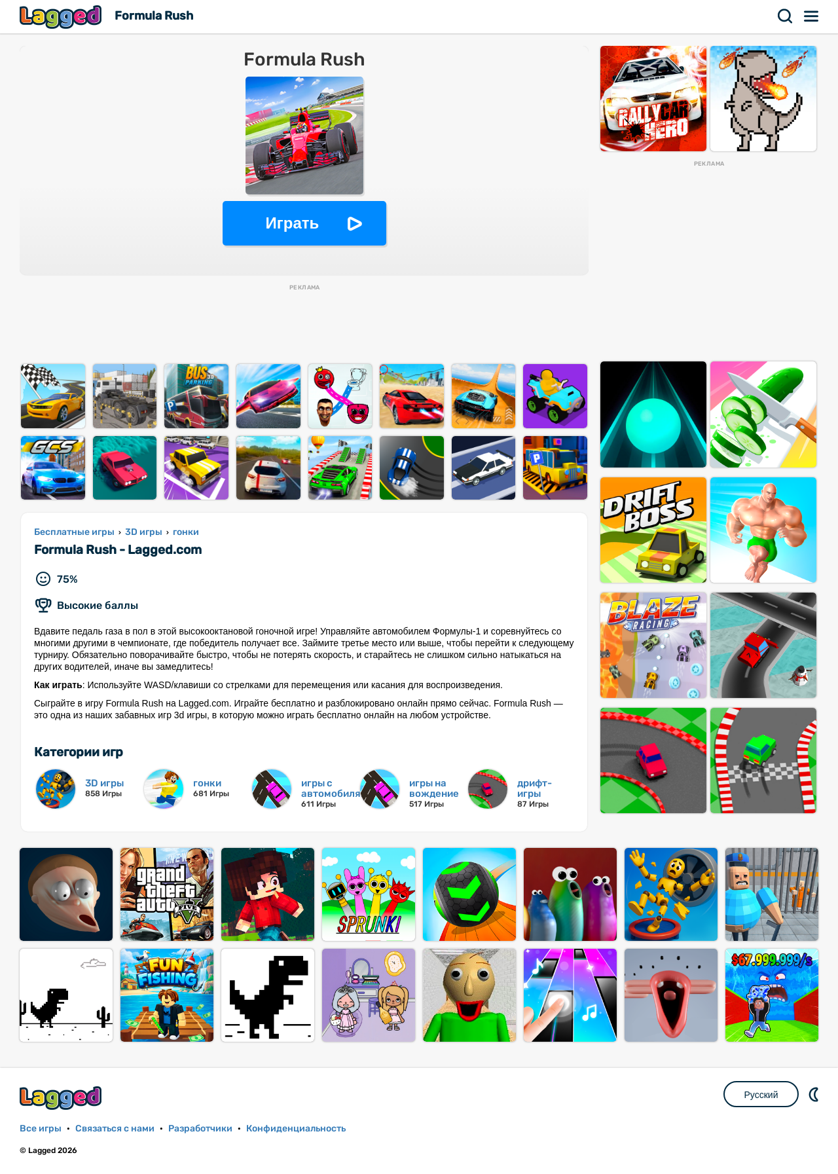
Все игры (41, 1128)
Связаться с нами (115, 1128)
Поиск (786, 16)
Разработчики (200, 1128)
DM (815, 1094)
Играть (292, 223)
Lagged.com (62, 1097)
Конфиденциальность (296, 1128)
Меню (812, 16)
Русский (761, 1095)
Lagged (62, 16)
